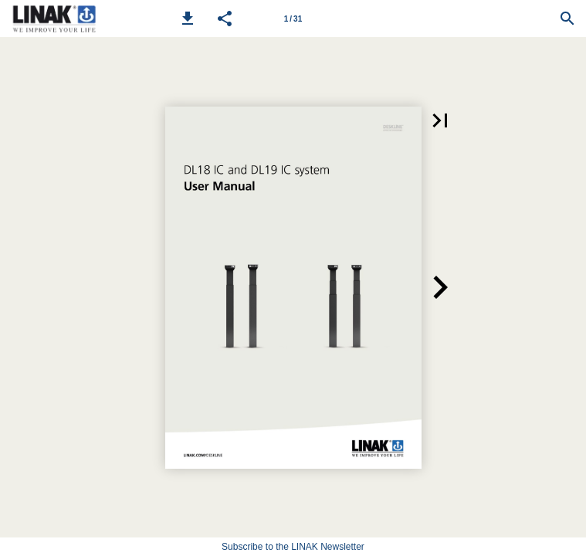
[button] (187, 18)
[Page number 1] (293, 18)
